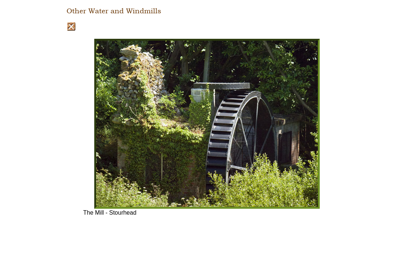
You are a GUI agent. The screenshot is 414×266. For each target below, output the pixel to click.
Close (71, 26)
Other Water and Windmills (114, 11)
